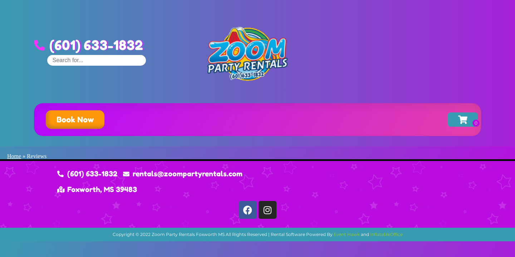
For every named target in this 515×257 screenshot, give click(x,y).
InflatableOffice (386, 234)
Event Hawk (347, 234)
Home (14, 156)
